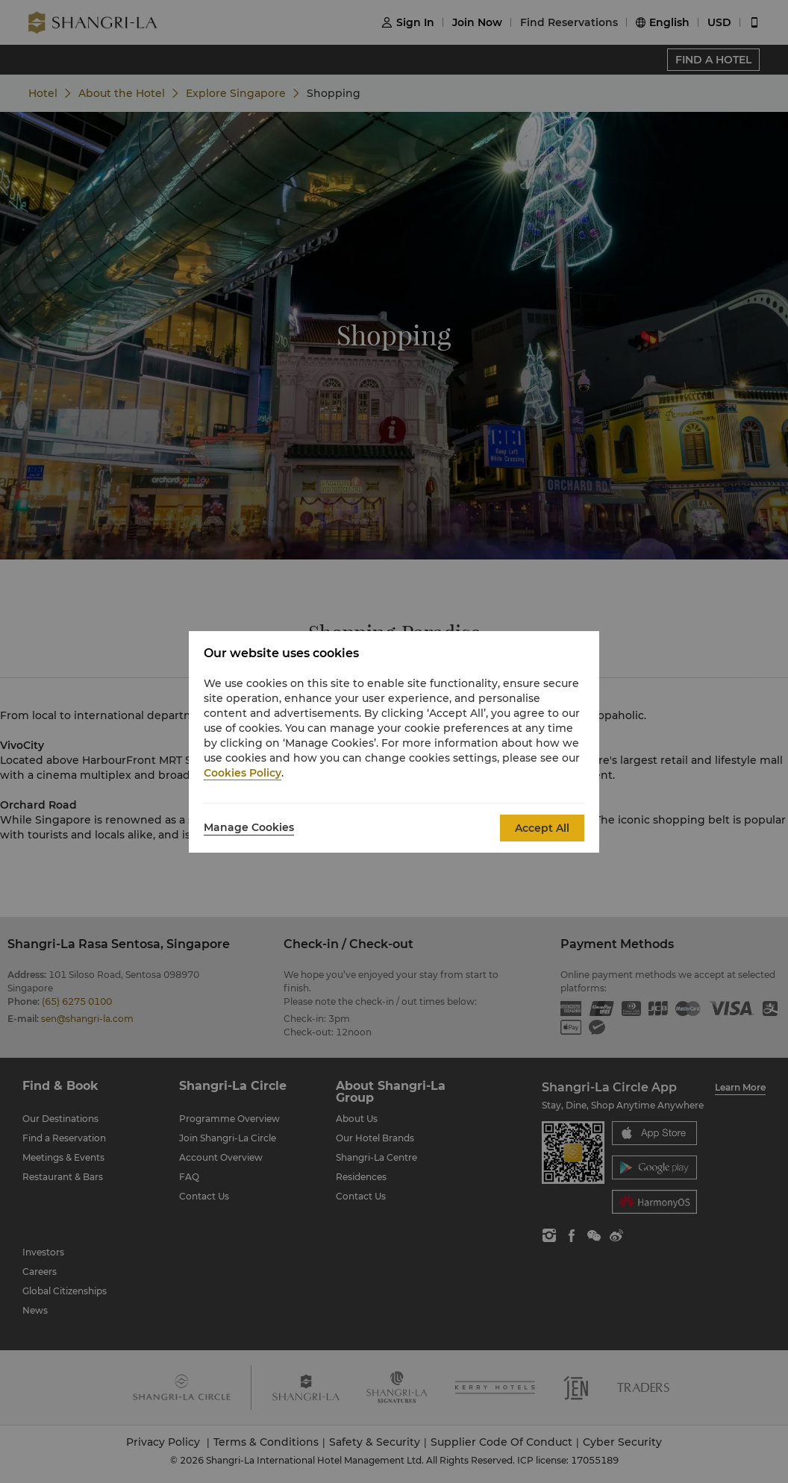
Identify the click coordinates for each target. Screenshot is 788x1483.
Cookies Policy (242, 773)
